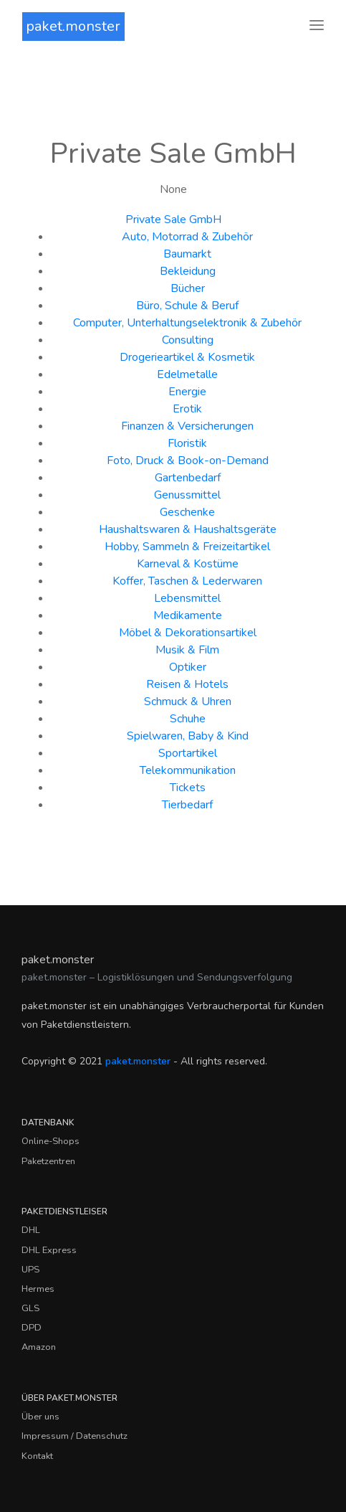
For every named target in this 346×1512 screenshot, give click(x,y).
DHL (30, 1230)
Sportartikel (187, 753)
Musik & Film (187, 650)
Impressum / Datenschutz (74, 1436)
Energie (187, 392)
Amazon (38, 1347)
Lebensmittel (187, 598)
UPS (30, 1269)
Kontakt (37, 1456)
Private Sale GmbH (173, 219)
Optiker (187, 667)
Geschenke (187, 512)
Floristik (187, 443)
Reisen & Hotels (187, 684)
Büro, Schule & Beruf (187, 305)
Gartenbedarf (188, 478)
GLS (30, 1308)
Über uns (40, 1416)
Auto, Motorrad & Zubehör (187, 237)
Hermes (37, 1288)
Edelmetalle (187, 374)
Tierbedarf (187, 805)
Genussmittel (187, 495)
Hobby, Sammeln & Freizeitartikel (187, 546)
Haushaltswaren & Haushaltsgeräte (188, 529)
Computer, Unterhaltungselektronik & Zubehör (187, 323)
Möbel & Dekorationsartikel (187, 633)
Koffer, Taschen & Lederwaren (187, 581)
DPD (31, 1327)
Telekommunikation (188, 770)
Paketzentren (48, 1161)
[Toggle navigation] (316, 26)
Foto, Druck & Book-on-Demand (188, 460)
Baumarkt (187, 254)
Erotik (187, 409)
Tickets (188, 787)
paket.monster (73, 26)
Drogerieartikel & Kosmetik (187, 357)
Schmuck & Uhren (187, 701)
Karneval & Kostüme (188, 564)
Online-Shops (50, 1141)
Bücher (187, 288)
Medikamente (187, 615)
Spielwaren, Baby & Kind (188, 736)
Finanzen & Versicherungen (187, 426)
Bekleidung (188, 271)
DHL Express (49, 1250)
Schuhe (188, 719)
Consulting (187, 340)
